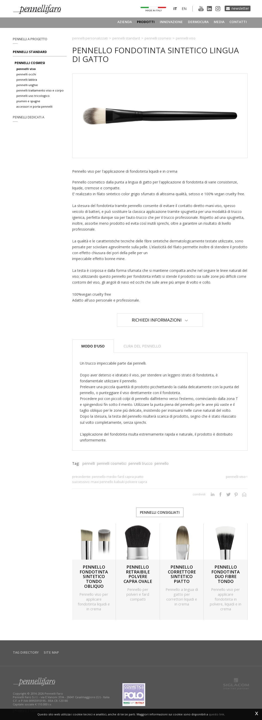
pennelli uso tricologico (33, 96)
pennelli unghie (27, 85)
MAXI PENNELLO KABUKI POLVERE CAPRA (119, 481)
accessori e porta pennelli (34, 106)
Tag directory (26, 652)
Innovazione (171, 22)
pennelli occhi (26, 74)
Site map (51, 652)
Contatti (238, 22)
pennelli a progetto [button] (30, 39)
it (175, 8)
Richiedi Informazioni (160, 320)
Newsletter (240, 8)
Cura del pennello (142, 346)
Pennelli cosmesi (158, 38)
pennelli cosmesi (30, 63)
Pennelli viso (185, 38)
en (184, 8)
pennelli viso (26, 69)
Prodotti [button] (146, 22)
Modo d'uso (93, 346)
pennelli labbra (26, 79)
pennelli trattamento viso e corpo (40, 90)
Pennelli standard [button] (30, 52)
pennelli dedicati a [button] (28, 117)
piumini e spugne (28, 101)
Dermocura (198, 22)
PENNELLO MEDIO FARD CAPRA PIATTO (118, 476)
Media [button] (219, 22)
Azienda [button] (124, 22)
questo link (216, 714)
